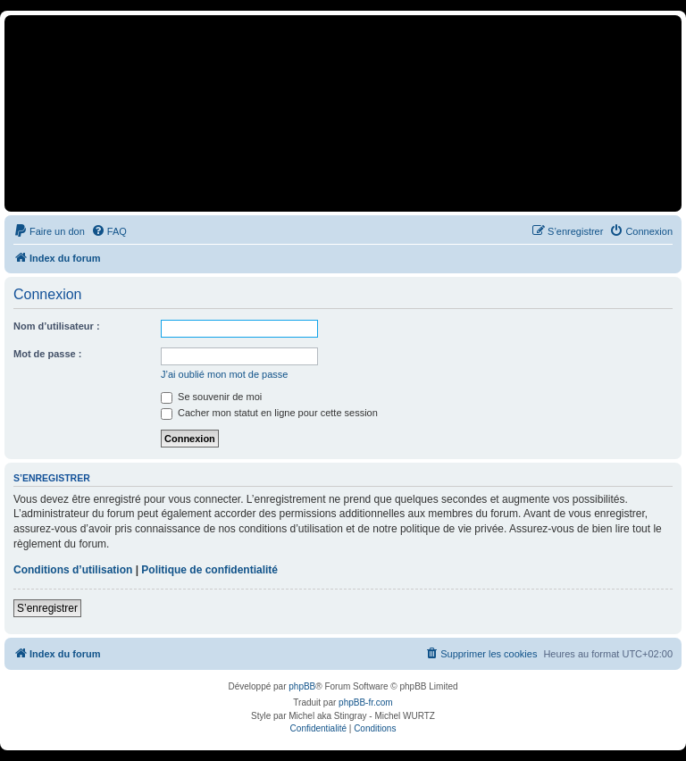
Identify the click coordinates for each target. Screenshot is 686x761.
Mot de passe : (47, 353)
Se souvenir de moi (211, 396)
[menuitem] (49, 231)
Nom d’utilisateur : (56, 326)
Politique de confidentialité (209, 570)
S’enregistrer (47, 608)
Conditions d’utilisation (72, 570)
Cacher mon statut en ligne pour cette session (269, 412)
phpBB (302, 686)
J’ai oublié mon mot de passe (224, 374)
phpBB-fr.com (366, 702)
